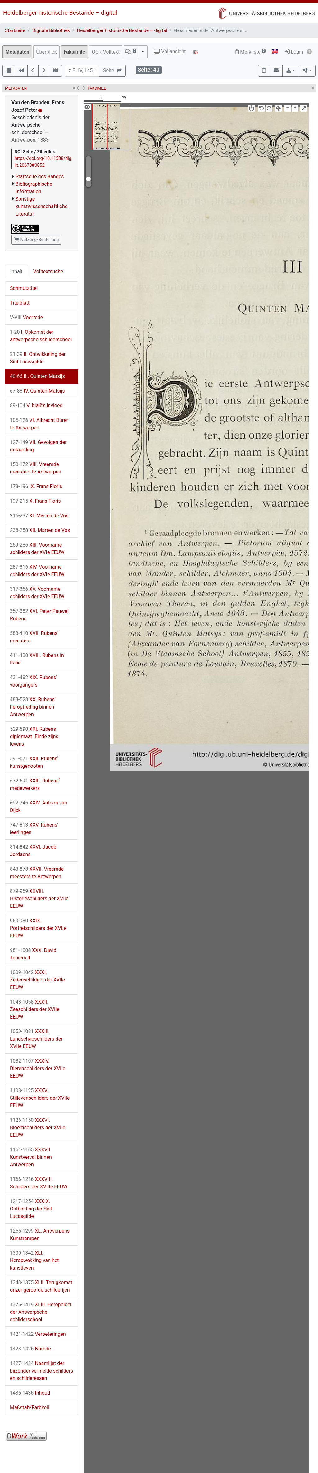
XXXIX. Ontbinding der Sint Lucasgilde (31, 1208)
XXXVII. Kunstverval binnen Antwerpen (31, 1157)
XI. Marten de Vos (39, 516)
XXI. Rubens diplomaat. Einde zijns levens (34, 736)
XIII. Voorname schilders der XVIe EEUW (37, 548)
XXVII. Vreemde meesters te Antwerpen (37, 872)
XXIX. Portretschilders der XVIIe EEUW (38, 928)
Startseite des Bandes (40, 176)
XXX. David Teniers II (33, 954)
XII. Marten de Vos (40, 530)
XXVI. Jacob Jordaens (33, 850)
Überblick (46, 52)
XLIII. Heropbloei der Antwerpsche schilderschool (40, 1312)
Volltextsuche (48, 271)
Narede (30, 1349)
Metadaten (17, 52)
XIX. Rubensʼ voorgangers (33, 681)
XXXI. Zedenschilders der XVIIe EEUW (37, 979)
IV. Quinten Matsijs (37, 391)
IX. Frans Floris (36, 486)
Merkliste (250, 52)
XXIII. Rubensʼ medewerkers (35, 784)
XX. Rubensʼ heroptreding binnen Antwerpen (33, 707)
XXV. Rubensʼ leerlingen (34, 828)
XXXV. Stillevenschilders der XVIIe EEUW (40, 1098)
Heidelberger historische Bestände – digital (60, 12)
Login (294, 52)
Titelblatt (20, 303)
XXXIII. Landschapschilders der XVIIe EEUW (36, 1038)
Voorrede (26, 317)
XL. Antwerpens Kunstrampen (40, 1234)
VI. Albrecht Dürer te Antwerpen (39, 424)
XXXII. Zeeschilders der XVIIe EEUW (34, 1009)
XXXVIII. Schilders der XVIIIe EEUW (38, 1183)
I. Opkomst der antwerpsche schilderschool (41, 336)
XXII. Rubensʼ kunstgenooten (34, 762)
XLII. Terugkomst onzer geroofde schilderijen (41, 1286)
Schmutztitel (24, 288)
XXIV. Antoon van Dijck (38, 806)
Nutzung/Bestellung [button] (36, 239)
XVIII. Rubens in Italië (37, 659)
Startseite (15, 30)
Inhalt (16, 271)
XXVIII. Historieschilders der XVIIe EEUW (39, 898)
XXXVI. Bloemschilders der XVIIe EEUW (37, 1127)
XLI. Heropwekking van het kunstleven (34, 1260)
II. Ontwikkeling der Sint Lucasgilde (38, 358)
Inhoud (30, 1393)
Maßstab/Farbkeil (29, 1407)
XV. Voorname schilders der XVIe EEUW (37, 592)
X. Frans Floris (35, 501)
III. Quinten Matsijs (37, 376)
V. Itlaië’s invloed (36, 405)
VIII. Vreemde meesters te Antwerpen (35, 468)
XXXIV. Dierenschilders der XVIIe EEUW (37, 1068)
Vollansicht (170, 51)
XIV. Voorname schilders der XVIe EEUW (37, 570)
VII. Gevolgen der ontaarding (38, 446)
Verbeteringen (38, 1334)
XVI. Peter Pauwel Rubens (39, 615)
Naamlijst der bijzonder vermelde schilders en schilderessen (41, 1370)
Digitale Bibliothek (51, 30)
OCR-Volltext (106, 52)
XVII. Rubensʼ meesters (34, 637)
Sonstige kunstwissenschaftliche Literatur (41, 206)
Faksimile (74, 52)
